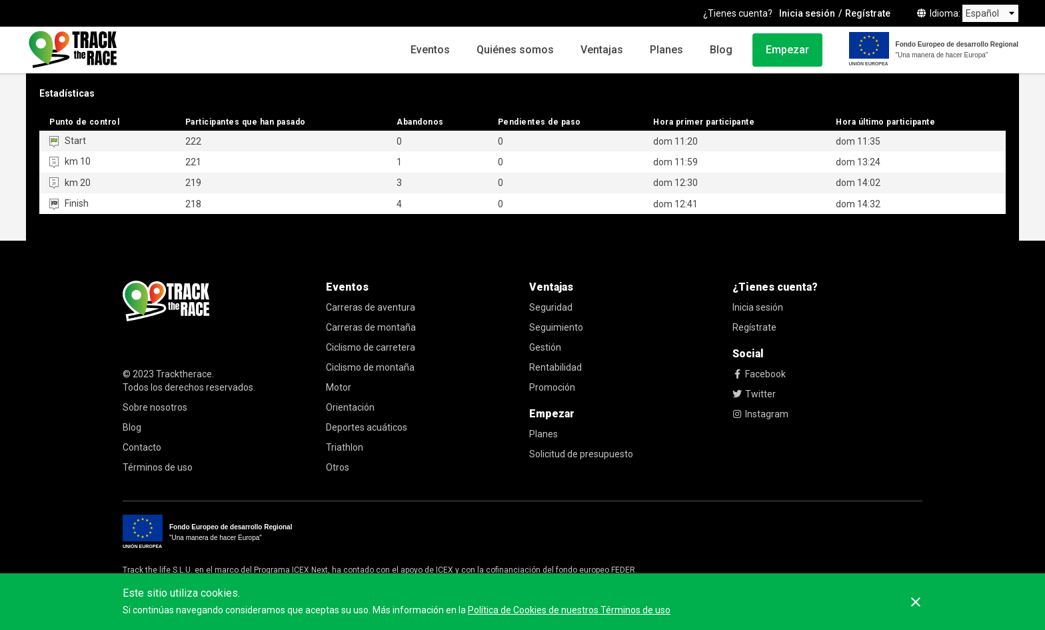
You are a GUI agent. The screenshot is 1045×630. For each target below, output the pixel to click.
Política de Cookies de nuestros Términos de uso (569, 610)
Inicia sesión (807, 13)
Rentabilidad (555, 367)
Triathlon (344, 447)
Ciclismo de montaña (370, 367)
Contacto (142, 447)
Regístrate (867, 13)
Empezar (787, 49)
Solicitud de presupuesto (581, 454)
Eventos (430, 49)
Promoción (552, 387)
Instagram (760, 414)
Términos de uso (158, 467)
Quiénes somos (515, 49)
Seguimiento (556, 327)
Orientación (350, 407)
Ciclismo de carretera (370, 347)
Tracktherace (184, 374)
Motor (338, 387)
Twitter (754, 394)
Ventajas (601, 49)
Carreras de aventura (370, 307)
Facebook (759, 374)
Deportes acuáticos (366, 427)
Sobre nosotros (155, 407)
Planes (666, 49)
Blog (721, 49)
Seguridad (550, 307)
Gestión (545, 347)
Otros (337, 467)
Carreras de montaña (371, 327)
